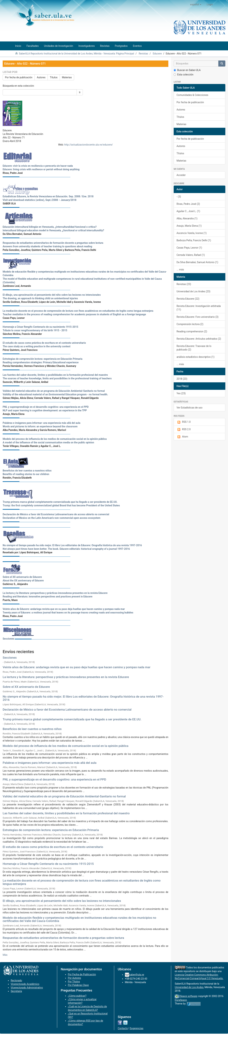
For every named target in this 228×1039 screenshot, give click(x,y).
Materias (67, 77)
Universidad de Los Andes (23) (193, 291)
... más (180, 269)
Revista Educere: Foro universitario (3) (197, 316)
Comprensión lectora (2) (190, 324)
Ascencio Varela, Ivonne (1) (192, 233)
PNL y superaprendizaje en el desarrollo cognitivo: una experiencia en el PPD (54, 779)
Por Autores (74, 978)
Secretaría (16, 991)
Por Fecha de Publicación (82, 974)
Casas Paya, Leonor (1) (189, 247)
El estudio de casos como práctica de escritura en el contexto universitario (53, 847)
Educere (157, 53)
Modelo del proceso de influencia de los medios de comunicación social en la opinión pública (65, 746)
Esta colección (183, 74)
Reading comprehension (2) (192, 331)
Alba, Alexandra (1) (187, 218)
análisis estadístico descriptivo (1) (195, 356)
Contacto (123, 1028)
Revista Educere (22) (188, 298)
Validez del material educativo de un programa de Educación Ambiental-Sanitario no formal (64, 796)
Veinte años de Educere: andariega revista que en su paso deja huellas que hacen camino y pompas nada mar (76, 667)
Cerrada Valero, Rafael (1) (191, 255)
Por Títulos (74, 981)
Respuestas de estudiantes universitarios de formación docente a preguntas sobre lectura (63, 938)
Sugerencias (136, 1028)
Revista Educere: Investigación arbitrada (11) (199, 308)
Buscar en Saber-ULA (187, 70)
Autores (41, 77)
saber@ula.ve (136, 974)
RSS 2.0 (184, 429)
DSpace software (187, 996)
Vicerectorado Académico (25, 984)
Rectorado (16, 980)
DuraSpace (181, 1000)
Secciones (8, 638)
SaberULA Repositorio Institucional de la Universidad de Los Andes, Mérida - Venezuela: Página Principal (76, 53)
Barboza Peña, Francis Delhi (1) (194, 240)
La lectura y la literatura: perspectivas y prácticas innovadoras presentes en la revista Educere (66, 677)
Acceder (181, 175)
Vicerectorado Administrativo (27, 987)
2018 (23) (182, 378)
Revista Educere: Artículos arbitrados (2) (199, 338)
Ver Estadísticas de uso (190, 407)
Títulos (54, 77)
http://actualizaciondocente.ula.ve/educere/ (88, 144)
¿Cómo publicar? (77, 995)
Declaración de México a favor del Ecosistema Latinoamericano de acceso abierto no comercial (67, 709)
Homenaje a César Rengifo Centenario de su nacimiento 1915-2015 (48, 864)
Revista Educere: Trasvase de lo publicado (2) (194, 348)
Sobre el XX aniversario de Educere (26, 687)
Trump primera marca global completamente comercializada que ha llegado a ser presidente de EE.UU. (72, 719)
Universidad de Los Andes (189, 987)
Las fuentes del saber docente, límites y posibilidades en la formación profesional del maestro (66, 813)
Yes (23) (181, 393)
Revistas (143, 53)
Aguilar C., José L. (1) (188, 211)
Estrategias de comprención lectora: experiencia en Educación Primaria (51, 830)
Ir (80, 92)
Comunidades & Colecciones (192, 95)
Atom (182, 436)
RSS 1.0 (184, 422)
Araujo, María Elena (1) (189, 225)
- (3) (179, 196)
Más (5, 954)
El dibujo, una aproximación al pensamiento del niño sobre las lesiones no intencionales (62, 901)
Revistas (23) (184, 284)
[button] (196, 4)
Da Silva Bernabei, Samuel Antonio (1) (197, 262)
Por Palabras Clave (78, 985)
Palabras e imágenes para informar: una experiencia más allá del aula (49, 762)
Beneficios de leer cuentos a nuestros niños (32, 729)
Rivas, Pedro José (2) (188, 203)
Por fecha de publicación (18, 77)
